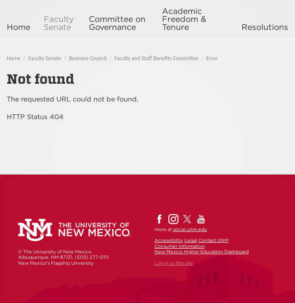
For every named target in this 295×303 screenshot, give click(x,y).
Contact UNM (213, 240)
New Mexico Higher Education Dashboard (201, 252)
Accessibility (168, 240)
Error (212, 58)
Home (18, 27)
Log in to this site (173, 263)
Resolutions (265, 27)
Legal (190, 240)
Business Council (88, 58)
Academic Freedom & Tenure (184, 19)
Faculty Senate (59, 23)
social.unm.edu (190, 229)
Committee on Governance (117, 23)
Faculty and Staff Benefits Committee (156, 58)
